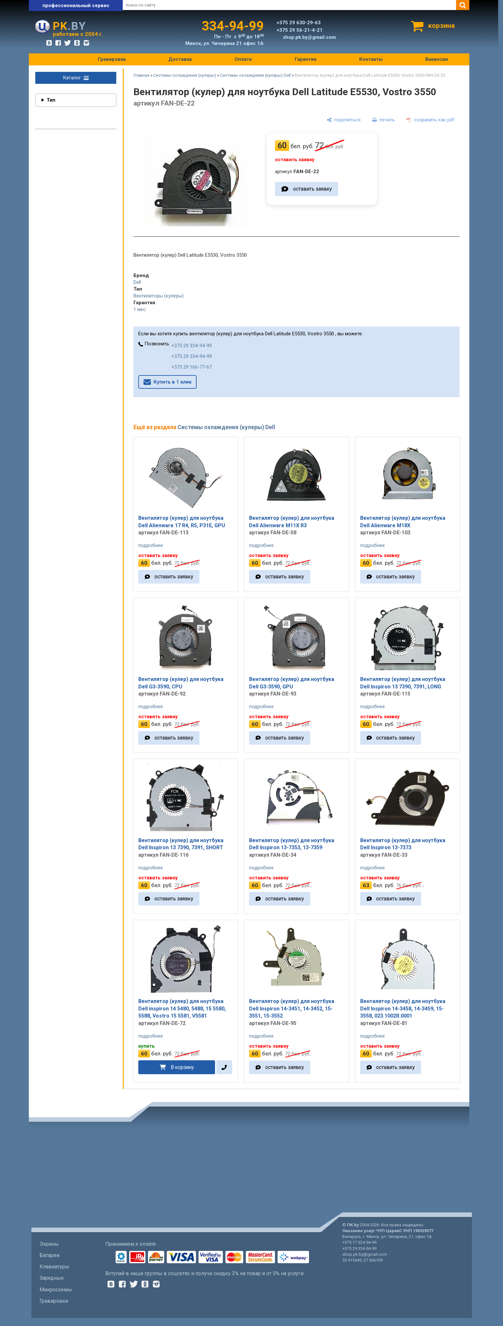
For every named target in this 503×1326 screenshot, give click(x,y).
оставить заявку (312, 189)
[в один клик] (224, 1067)
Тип (51, 100)
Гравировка (112, 59)
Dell (137, 282)
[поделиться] (344, 120)
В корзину (182, 1067)
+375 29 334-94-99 (191, 346)
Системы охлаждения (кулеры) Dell (255, 75)
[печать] (383, 120)
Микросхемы (56, 1290)
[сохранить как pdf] (430, 120)
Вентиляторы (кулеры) (158, 296)
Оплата (243, 59)
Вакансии (436, 59)
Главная (141, 75)
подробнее (150, 545)
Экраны (49, 1244)
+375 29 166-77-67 (191, 367)
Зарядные (52, 1278)
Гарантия (305, 59)
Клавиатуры (54, 1267)
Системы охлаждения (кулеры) (184, 75)
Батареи (49, 1255)
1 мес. (140, 309)
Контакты (371, 59)
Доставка (180, 59)
